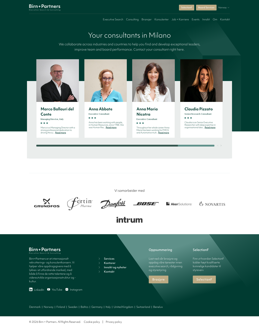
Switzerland (143, 307)
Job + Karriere (180, 19)
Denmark (35, 307)
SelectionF (186, 7)
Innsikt (206, 19)
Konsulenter (162, 19)
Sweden (73, 307)
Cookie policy (92, 322)
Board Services (206, 7)
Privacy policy (114, 322)
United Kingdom (123, 307)
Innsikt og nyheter (111, 267)
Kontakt (225, 19)
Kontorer (106, 263)
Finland (60, 307)
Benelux (158, 307)
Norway (48, 307)
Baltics (84, 307)
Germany (97, 307)
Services (105, 258)
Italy (108, 307)
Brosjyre (158, 279)
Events (195, 19)
